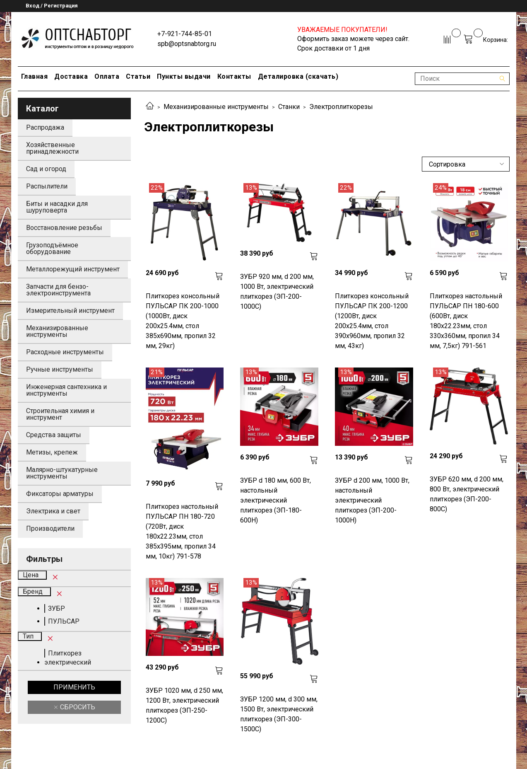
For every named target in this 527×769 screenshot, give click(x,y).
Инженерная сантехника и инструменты (66, 390)
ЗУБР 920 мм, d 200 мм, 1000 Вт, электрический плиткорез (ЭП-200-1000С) (277, 291)
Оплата (106, 76)
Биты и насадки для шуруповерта (57, 207)
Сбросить (76, 707)
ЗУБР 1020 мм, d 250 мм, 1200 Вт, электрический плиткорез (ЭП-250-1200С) (184, 705)
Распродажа (45, 127)
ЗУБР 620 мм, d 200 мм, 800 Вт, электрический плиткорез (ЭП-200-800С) (466, 494)
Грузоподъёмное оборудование (52, 248)
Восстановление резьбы (64, 228)
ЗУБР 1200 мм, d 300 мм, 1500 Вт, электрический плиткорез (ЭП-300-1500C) (279, 714)
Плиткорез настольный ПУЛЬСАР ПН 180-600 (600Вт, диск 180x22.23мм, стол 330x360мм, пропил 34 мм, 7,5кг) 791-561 (466, 321)
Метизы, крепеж (52, 452)
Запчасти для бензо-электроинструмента (58, 290)
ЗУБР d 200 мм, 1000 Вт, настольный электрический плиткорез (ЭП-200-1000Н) (372, 500)
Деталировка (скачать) (298, 76)
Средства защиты (53, 435)
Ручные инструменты (59, 369)
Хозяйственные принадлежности (52, 148)
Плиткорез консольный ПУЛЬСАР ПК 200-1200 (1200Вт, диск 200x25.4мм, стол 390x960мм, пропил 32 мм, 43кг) (372, 321)
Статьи (138, 76)
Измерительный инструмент (70, 310)
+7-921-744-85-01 (184, 34)
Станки (289, 107)
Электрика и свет (53, 511)
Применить (74, 687)
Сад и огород (46, 169)
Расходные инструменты (65, 352)
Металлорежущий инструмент (73, 269)
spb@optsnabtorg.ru (186, 44)
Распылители (46, 186)
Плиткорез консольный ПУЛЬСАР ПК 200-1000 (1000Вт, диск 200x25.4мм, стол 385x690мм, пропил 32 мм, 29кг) (182, 321)
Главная (34, 76)
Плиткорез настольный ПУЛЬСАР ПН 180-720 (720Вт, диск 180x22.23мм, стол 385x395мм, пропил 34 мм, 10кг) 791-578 (182, 531)
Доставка (71, 76)
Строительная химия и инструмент (60, 414)
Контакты (234, 76)
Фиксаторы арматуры (60, 494)
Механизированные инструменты (216, 107)
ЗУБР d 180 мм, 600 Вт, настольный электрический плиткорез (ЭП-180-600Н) (275, 500)
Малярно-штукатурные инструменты (62, 473)
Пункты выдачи (184, 76)
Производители (50, 528)
